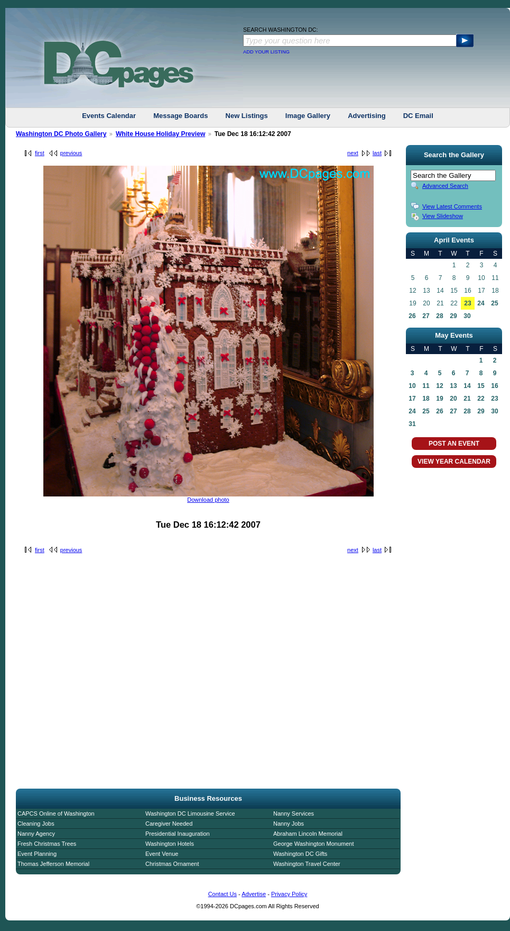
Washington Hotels (169, 843)
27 (425, 316)
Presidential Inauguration (177, 833)
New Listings (247, 116)
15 (480, 386)
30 (466, 316)
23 (467, 303)
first (39, 153)
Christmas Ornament (172, 864)
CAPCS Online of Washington (56, 813)
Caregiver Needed (168, 823)
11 (425, 386)
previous (71, 153)
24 (480, 303)
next (352, 153)
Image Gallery (307, 116)
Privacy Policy (289, 894)
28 (439, 316)
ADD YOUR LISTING (266, 52)
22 (480, 398)
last (377, 153)
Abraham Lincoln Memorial (307, 833)
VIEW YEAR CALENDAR (454, 461)
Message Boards (180, 116)
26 (412, 316)
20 (453, 398)
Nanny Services (293, 813)
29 (453, 316)
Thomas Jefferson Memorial (53, 864)
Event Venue (161, 854)
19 (439, 398)
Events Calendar (109, 116)
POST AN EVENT (454, 443)
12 (439, 386)
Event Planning (37, 854)
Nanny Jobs (288, 823)
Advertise (254, 894)
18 (425, 398)
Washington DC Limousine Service (190, 813)
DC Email (418, 116)
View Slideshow (442, 216)
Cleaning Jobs (35, 823)
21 (466, 398)
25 (494, 303)
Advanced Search (445, 186)
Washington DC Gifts (300, 854)
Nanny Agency (36, 833)
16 (494, 386)
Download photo (208, 499)
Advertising (367, 116)
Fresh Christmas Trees (46, 843)
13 (453, 386)
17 (412, 398)
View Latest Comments (452, 206)
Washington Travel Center (306, 864)
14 (466, 386)
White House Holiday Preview (160, 134)
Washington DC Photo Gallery (61, 134)
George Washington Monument (313, 843)
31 (412, 424)
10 (412, 386)
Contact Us (222, 894)
